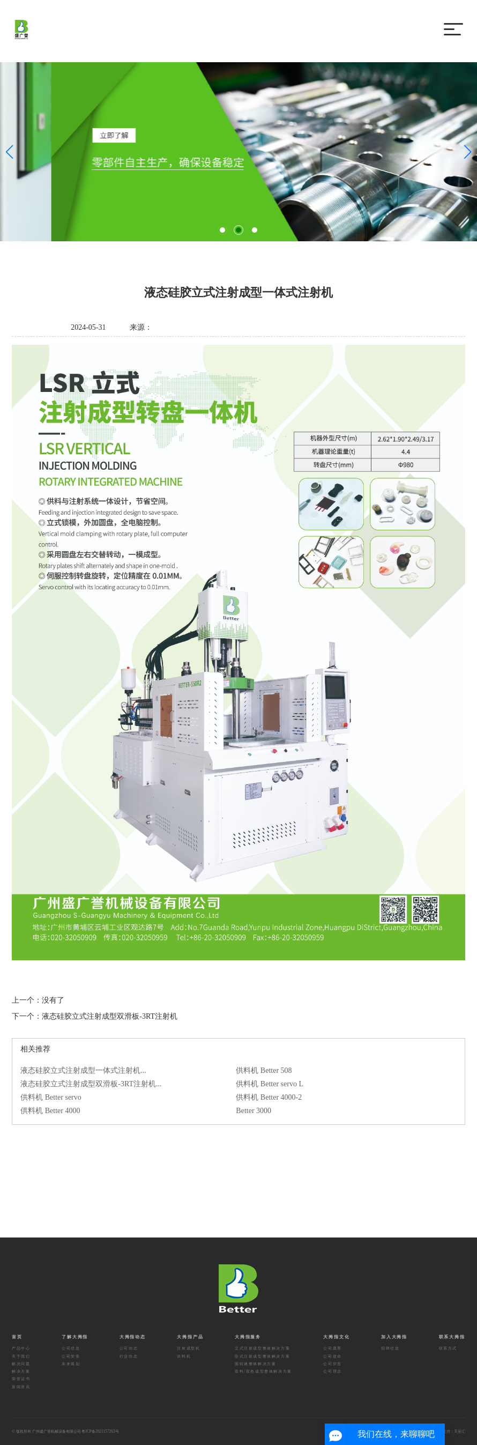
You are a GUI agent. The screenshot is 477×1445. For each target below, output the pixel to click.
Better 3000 (253, 1111)
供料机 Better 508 (264, 1070)
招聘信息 (390, 1348)
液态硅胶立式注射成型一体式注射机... (83, 1070)
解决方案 (21, 1371)
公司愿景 (332, 1348)
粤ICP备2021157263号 (99, 1431)
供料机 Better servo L (269, 1084)
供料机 (184, 1356)
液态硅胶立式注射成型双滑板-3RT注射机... (90, 1084)
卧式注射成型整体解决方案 (262, 1356)
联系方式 (448, 1348)
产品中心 (21, 1348)
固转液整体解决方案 (255, 1363)
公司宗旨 (332, 1363)
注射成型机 (188, 1348)
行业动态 (129, 1356)
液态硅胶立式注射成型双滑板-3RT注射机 (109, 1016)
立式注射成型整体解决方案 (262, 1348)
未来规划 (71, 1363)
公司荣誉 (71, 1356)
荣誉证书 (21, 1378)
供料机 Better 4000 (50, 1111)
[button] (222, 230)
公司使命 (332, 1356)
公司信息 (71, 1348)
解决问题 (21, 1363)
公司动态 (129, 1348)
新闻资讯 (21, 1386)
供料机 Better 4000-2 (269, 1097)
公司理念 (332, 1371)
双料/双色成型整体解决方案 (263, 1371)
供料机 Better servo (50, 1097)
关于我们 (21, 1356)
